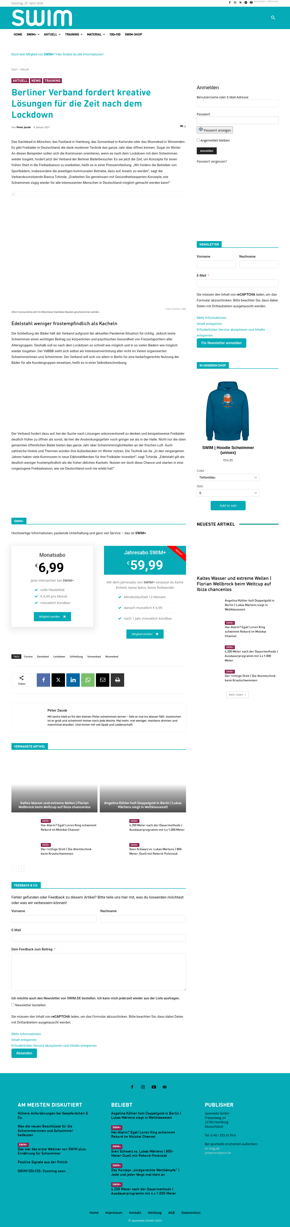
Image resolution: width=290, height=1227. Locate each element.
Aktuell (24, 69)
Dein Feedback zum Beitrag (31, 949)
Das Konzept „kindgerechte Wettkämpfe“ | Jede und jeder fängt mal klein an (145, 1172)
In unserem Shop (212, 365)
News (36, 80)
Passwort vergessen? (212, 161)
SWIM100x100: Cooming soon (42, 1171)
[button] (273, 18)
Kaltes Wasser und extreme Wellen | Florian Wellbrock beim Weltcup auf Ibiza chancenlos (55, 805)
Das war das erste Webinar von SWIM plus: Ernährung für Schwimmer (52, 1151)
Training (52, 80)
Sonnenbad (94, 656)
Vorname (18, 911)
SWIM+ (46, 820)
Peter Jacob (23, 127)
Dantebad (43, 656)
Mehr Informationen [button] (26, 1034)
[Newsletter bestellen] (12, 1004)
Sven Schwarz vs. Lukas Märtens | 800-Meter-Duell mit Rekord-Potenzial (156, 851)
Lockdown (59, 656)
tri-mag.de (212, 1148)
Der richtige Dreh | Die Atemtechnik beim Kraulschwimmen (66, 851)
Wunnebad (111, 656)
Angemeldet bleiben (213, 140)
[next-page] (21, 868)
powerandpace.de (218, 1153)
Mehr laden (237, 695)
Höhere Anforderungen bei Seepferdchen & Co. (53, 1115)
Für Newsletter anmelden (221, 343)
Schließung (76, 656)
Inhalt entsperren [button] (24, 1040)
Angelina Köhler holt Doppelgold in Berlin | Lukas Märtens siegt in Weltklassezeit (143, 805)
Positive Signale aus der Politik (42, 1162)
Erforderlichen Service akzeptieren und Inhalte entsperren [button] (54, 1046)
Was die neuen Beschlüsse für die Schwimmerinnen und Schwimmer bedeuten (45, 1130)
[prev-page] (14, 868)
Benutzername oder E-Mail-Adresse (223, 97)
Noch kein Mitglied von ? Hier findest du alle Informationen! (57, 54)
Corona (28, 656)
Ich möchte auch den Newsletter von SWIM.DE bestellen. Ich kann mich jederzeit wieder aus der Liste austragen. (95, 998)
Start (14, 69)
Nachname (108, 911)
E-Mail (16, 930)
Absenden (24, 1053)
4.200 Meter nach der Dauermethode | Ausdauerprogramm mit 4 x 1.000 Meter (251, 655)
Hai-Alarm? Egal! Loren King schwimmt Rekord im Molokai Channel (245, 631)
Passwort (203, 114)
